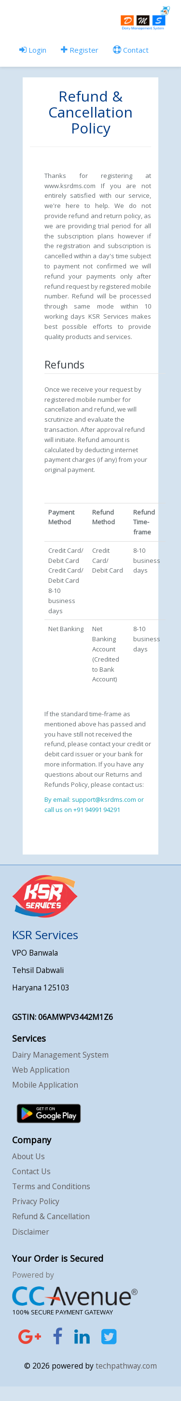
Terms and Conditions (51, 1186)
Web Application (41, 1069)
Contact (131, 50)
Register (79, 50)
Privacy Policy (35, 1201)
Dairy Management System (60, 1054)
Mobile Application (45, 1084)
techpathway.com (126, 1365)
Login (32, 50)
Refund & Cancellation (51, 1216)
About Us (28, 1156)
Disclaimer (30, 1231)
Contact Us (31, 1171)
